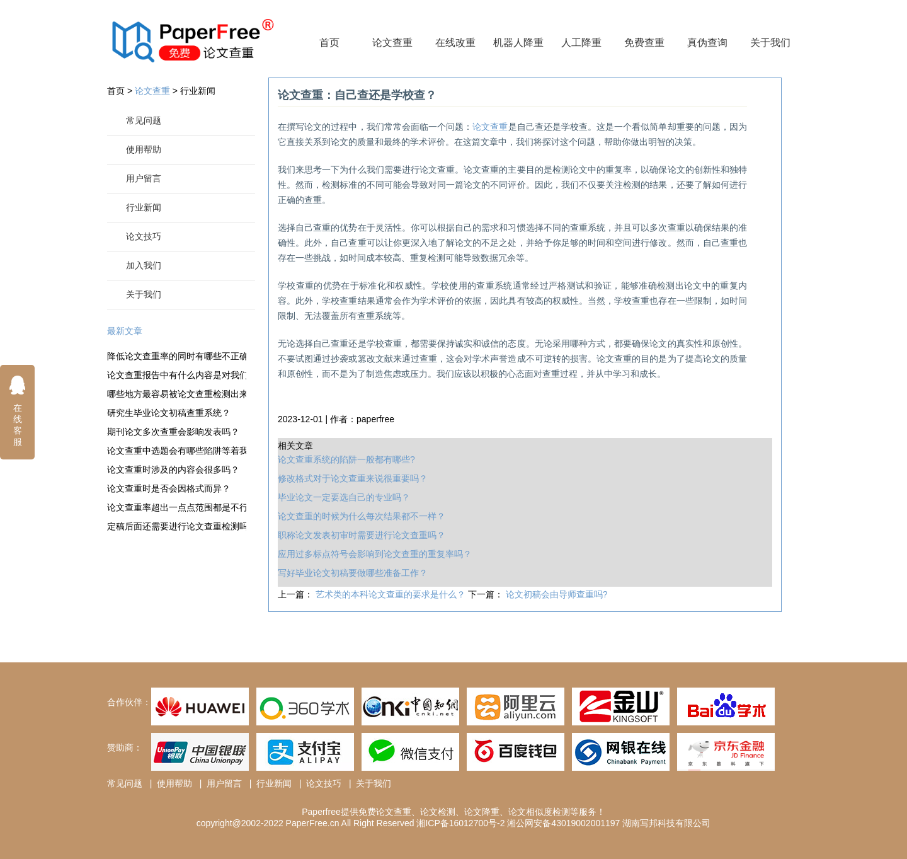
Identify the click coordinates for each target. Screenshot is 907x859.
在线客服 (17, 410)
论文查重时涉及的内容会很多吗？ (173, 469)
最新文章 (124, 331)
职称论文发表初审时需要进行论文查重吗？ (361, 535)
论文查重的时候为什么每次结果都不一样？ (361, 516)
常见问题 (143, 120)
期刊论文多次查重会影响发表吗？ (173, 432)
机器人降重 (518, 42)
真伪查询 (707, 42)
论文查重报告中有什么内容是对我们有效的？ (176, 375)
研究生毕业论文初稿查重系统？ (169, 413)
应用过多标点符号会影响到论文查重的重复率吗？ (375, 554)
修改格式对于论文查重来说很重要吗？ (353, 478)
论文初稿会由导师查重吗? (557, 594)
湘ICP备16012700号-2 (460, 823)
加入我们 (143, 265)
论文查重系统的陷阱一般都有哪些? (346, 459)
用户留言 (143, 178)
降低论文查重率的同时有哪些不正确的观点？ (176, 356)
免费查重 (644, 42)
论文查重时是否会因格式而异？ (169, 488)
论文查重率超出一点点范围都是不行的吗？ (176, 507)
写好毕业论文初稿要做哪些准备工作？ (353, 573)
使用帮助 (143, 149)
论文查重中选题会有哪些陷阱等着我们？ (176, 451)
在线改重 (455, 42)
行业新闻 (197, 91)
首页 (329, 42)
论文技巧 (143, 236)
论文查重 (392, 42)
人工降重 (581, 42)
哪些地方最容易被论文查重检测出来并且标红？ (176, 394)
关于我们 (770, 42)
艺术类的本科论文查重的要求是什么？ (392, 594)
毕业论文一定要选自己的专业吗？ (344, 497)
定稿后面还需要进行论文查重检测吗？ (176, 526)
